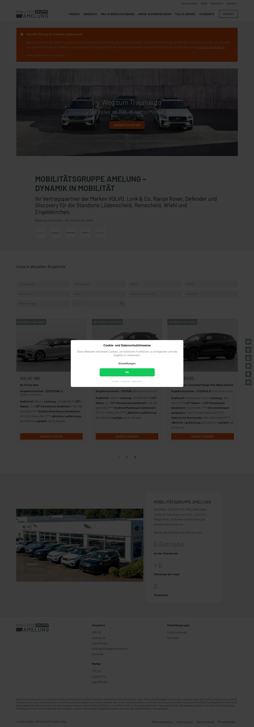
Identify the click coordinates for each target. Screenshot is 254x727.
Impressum (125, 381)
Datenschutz (137, 381)
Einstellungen (127, 363)
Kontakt (115, 381)
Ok (127, 372)
